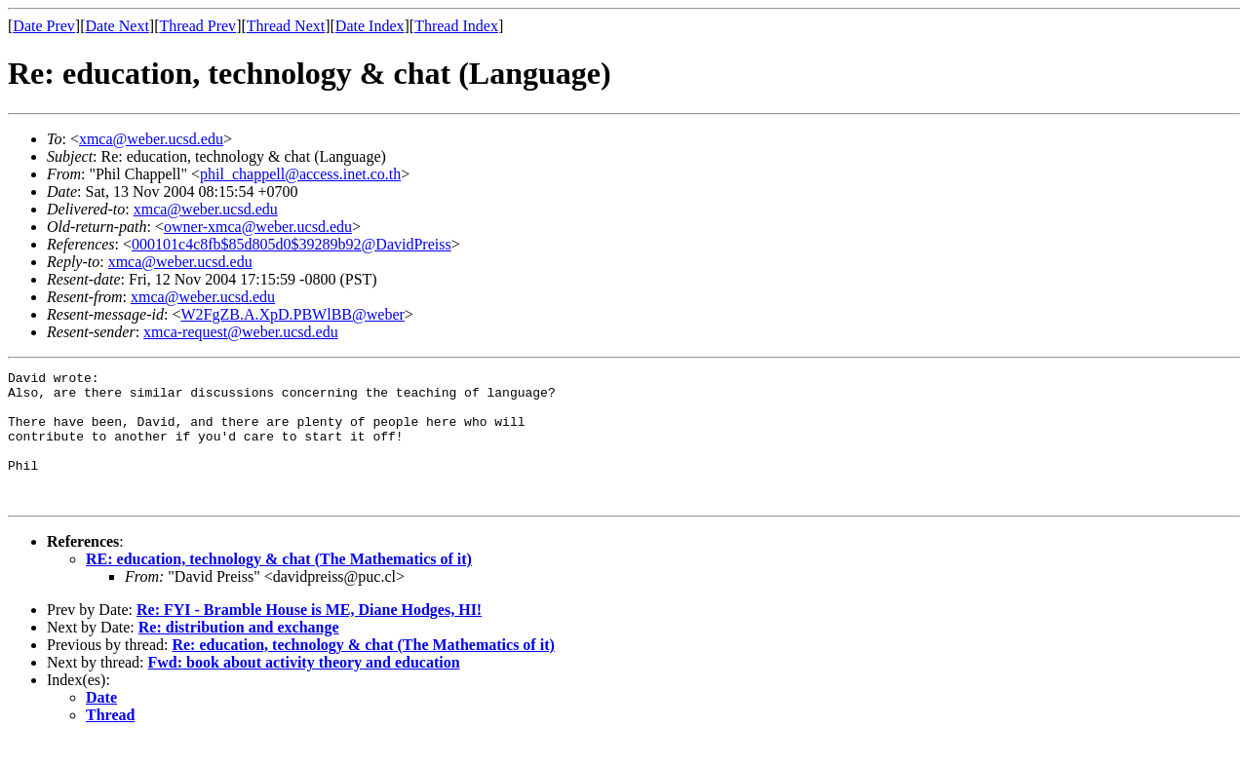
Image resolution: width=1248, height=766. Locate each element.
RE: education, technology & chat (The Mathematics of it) (279, 585)
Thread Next (286, 26)
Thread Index (456, 26)
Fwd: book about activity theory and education (304, 688)
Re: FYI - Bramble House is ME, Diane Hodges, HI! (309, 636)
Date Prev (44, 26)
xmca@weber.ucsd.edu (151, 139)
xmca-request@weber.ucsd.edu (240, 332)
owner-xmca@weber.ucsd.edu (258, 226)
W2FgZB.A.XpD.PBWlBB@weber (292, 314)
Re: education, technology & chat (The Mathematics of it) (363, 671)
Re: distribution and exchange (238, 653)
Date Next (117, 26)
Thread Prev (197, 26)
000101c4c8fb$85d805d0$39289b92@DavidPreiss (291, 244)
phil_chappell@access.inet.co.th (300, 174)
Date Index (370, 26)
